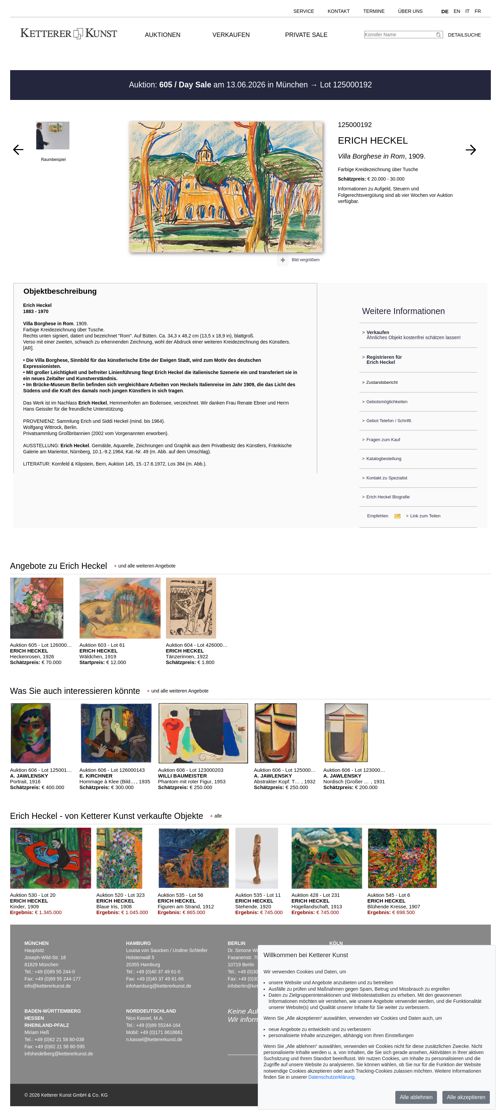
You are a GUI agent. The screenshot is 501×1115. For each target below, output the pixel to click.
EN (457, 11)
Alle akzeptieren (466, 1097)
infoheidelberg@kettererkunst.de (58, 1053)
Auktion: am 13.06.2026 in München (219, 84)
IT (467, 11)
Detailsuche (464, 35)
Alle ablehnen (416, 1097)
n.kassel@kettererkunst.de (154, 1039)
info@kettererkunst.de (47, 986)
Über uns (410, 11)
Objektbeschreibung (60, 291)
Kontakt (339, 11)
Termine (374, 11)
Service (303, 11)
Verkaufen (231, 35)
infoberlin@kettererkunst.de (257, 986)
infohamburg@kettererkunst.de (158, 986)
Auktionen (163, 35)
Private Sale (306, 35)
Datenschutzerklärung (331, 1077)
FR (478, 11)
